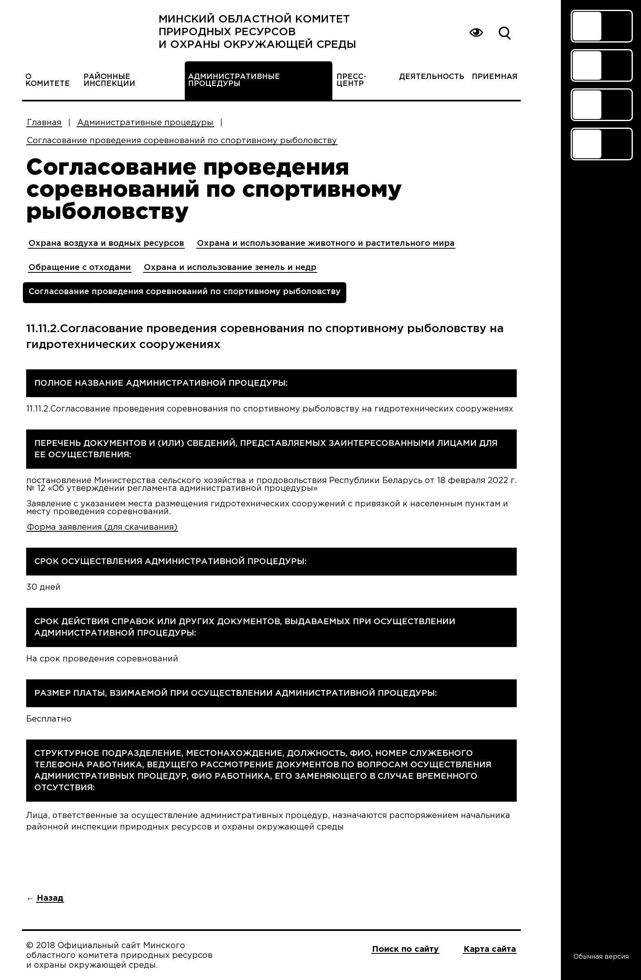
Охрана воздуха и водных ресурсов (106, 243)
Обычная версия (601, 957)
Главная (44, 122)
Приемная (495, 77)
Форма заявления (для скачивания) (102, 527)
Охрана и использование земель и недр (230, 267)
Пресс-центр (351, 80)
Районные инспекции (109, 80)
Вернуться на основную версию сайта (476, 32)
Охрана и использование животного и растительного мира (326, 243)
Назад (50, 898)
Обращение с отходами (80, 267)
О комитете (47, 80)
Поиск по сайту (504, 32)
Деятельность (431, 77)
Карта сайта (490, 949)
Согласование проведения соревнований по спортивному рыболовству (182, 140)
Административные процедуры (234, 80)
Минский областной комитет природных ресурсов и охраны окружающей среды (257, 32)
